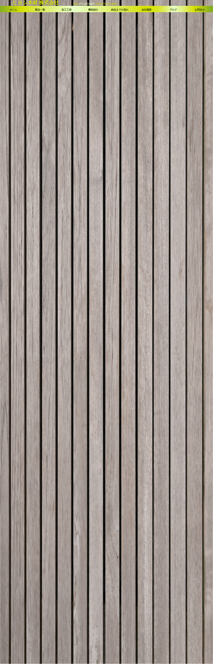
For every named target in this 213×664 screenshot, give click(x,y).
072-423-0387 (87, 3)
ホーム (13, 9)
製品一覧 (40, 9)
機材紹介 (93, 9)
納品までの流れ (120, 9)
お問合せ (200, 9)
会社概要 (146, 9)
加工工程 (67, 9)
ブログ (173, 9)
